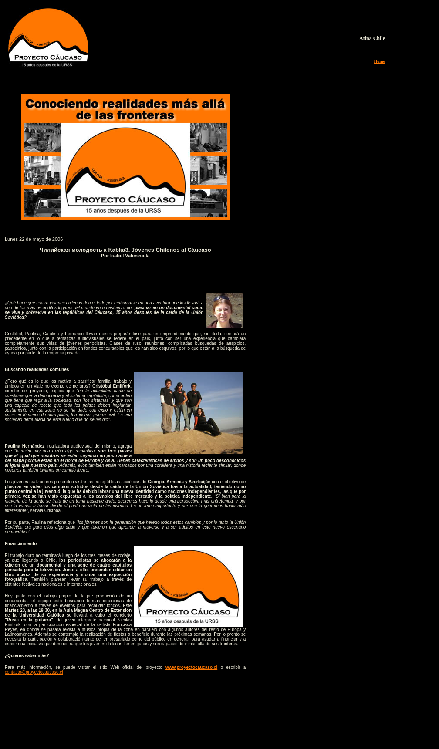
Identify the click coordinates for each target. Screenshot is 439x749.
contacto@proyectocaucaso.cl (34, 672)
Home (379, 61)
